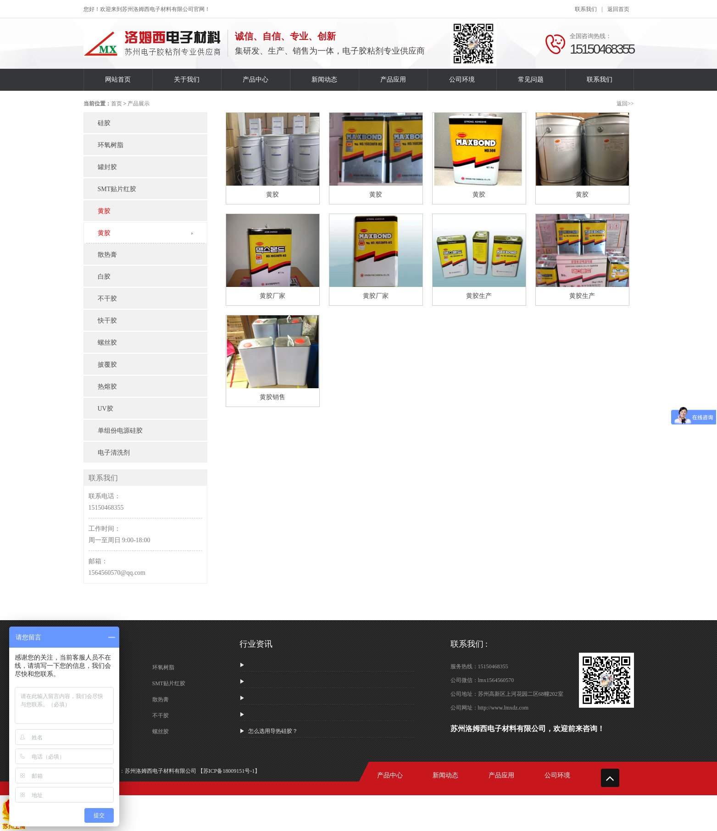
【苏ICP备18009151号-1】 (229, 771)
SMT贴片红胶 (169, 683)
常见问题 (531, 79)
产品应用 (393, 79)
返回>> (625, 103)
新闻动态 (324, 79)
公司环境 (462, 79)
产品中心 (255, 79)
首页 (116, 103)
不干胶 (160, 715)
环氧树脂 (163, 667)
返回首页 (618, 9)
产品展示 (139, 103)
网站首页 (118, 79)
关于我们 (187, 79)
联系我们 (586, 9)
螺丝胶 (160, 731)
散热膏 (160, 699)
